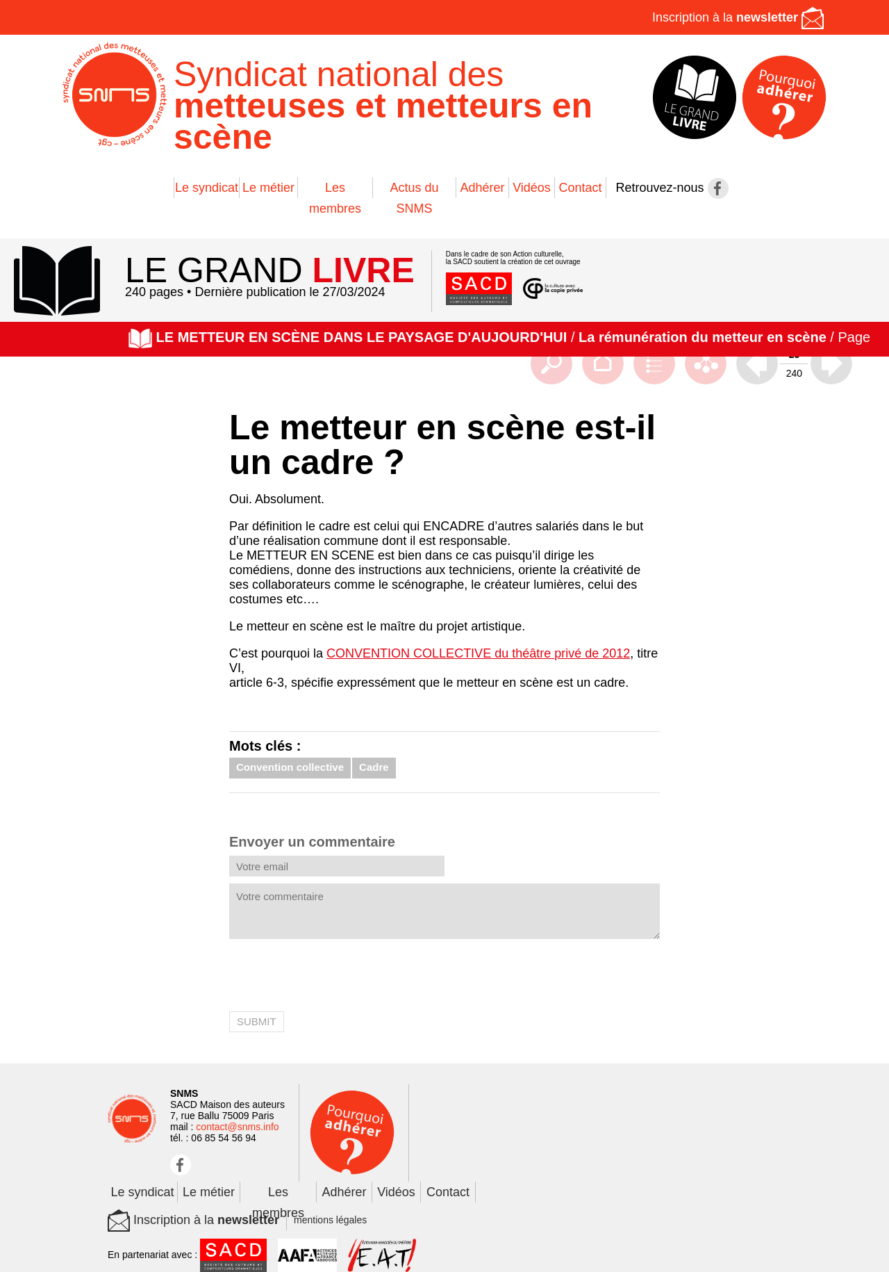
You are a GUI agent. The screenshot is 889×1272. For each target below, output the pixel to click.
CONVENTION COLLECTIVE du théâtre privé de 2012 (478, 653)
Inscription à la (738, 17)
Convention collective (290, 767)
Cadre (374, 767)
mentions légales (330, 1219)
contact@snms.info (237, 1126)
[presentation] (334, 977)
